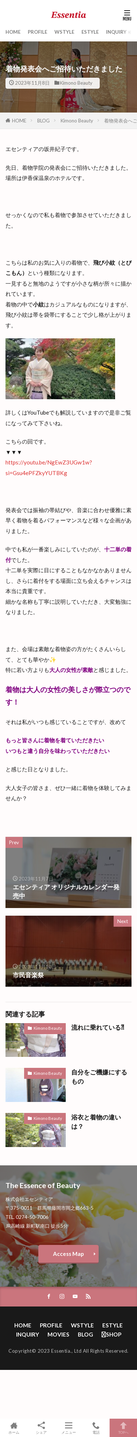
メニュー (68, 1428)
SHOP (111, 1334)
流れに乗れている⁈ (97, 1027)
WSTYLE (64, 32)
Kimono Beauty (76, 83)
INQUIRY (116, 32)
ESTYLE (90, 32)
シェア (41, 1428)
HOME (12, 32)
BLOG (43, 121)
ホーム (13, 1428)
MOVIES (58, 1334)
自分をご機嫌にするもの (99, 1077)
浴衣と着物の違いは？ (96, 1122)
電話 (96, 1428)
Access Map (68, 1253)
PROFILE (37, 32)
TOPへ (123, 1428)
